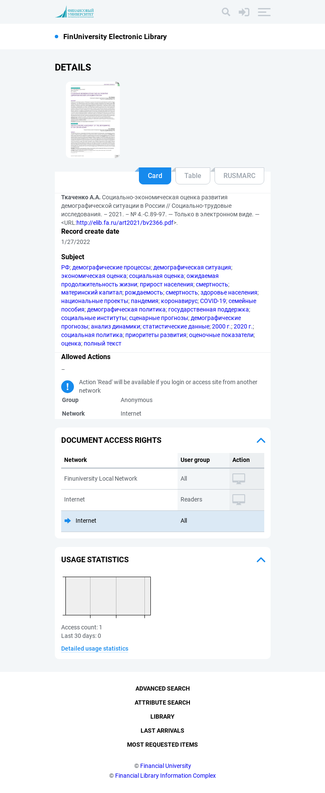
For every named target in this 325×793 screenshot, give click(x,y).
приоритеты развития (156, 334)
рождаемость (144, 292)
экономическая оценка (94, 275)
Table (192, 176)
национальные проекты (94, 300)
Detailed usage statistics (94, 648)
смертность (212, 284)
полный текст (103, 343)
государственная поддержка (208, 309)
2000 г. (221, 326)
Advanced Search (163, 688)
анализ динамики (115, 326)
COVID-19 (213, 300)
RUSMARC (239, 176)
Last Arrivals (162, 731)
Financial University (165, 765)
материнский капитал (91, 292)
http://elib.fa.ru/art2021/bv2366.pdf (124, 222)
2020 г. (243, 326)
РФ (65, 267)
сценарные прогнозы (158, 317)
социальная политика (92, 334)
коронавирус (179, 300)
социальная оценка (156, 275)
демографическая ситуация (192, 267)
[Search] (226, 12)
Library (162, 717)
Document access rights (111, 440)
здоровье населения (229, 292)
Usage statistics (95, 559)
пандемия (144, 300)
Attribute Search (162, 703)
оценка (71, 343)
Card (155, 176)
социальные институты (94, 317)
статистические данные (176, 326)
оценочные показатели (221, 334)
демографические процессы (111, 267)
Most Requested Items (162, 744)
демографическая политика (126, 309)
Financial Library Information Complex (165, 775)
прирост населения (166, 284)
